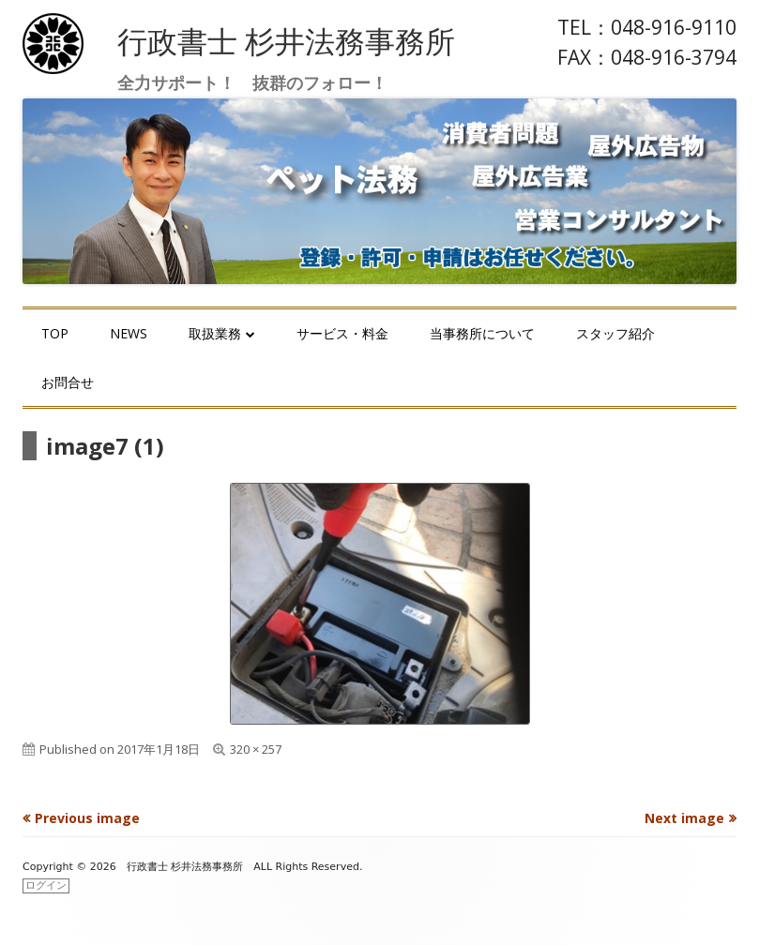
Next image (684, 818)
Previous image (87, 818)
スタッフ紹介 (615, 333)
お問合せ (67, 382)
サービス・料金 (342, 333)
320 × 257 (255, 749)
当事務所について (482, 333)
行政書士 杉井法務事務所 (286, 41)
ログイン (46, 885)
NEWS (128, 333)
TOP (54, 333)
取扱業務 (215, 333)
